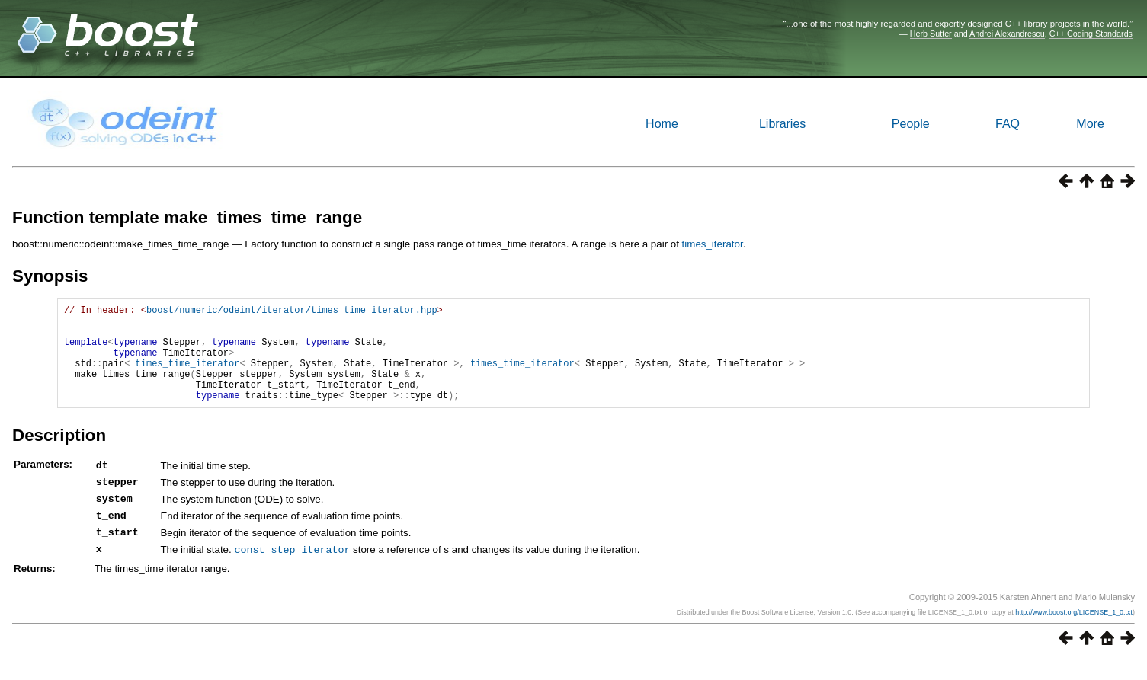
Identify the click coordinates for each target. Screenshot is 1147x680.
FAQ (1007, 123)
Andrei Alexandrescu (1007, 33)
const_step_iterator (292, 569)
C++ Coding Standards (1091, 33)
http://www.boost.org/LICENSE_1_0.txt (1074, 632)
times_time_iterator (188, 376)
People (911, 123)
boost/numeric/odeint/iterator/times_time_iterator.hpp (291, 311)
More (1090, 123)
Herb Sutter (931, 33)
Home (662, 123)
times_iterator (712, 244)
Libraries (782, 123)
